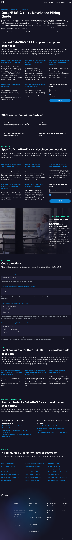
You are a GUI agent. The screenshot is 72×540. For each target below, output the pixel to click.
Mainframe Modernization (35, 531)
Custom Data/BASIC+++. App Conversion (51, 426)
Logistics (49, 517)
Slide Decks (64, 505)
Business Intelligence (34, 512)
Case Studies (65, 498)
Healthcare (49, 512)
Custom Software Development (36, 517)
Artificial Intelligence (33, 498)
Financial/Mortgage (51, 505)
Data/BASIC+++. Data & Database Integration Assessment (18, 435)
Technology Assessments (35, 533)
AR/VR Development (34, 508)
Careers (16, 505)
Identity (15, 498)
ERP (30, 529)
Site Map (69, 538)
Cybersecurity (32, 522)
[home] (2, 2)
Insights (63, 510)
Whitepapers (64, 503)
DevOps (31, 526)
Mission (16, 503)
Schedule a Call (17, 525)
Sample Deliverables (66, 508)
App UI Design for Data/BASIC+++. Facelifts (52, 432)
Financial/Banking (51, 503)
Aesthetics (16, 516)
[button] (46, 2)
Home (57, 538)
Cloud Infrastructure (33, 515)
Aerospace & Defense (52, 498)
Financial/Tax (50, 508)
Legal (48, 515)
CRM (30, 519)
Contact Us (16, 528)
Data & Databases (33, 524)
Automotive (50, 501)
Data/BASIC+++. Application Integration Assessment (18, 431)
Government (50, 510)
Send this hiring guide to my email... (58, 85)
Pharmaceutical (50, 519)
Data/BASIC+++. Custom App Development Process (53, 429)
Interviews (64, 501)
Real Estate (50, 522)
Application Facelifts (33, 503)
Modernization (17, 514)
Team (15, 501)
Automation (31, 510)
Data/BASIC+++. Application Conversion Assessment (18, 427)
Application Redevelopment (35, 505)
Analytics (31, 501)
